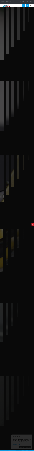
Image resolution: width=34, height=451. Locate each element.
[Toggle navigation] (30, 5)
